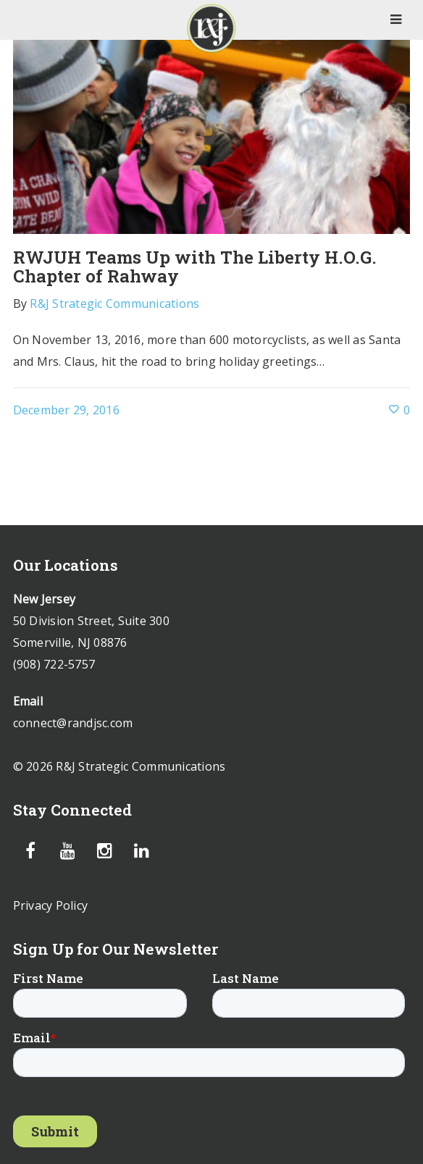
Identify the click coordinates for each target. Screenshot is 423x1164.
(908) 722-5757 (54, 664)
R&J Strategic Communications (114, 303)
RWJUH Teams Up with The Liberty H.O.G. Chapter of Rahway (195, 267)
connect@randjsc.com (73, 723)
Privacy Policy (50, 905)
